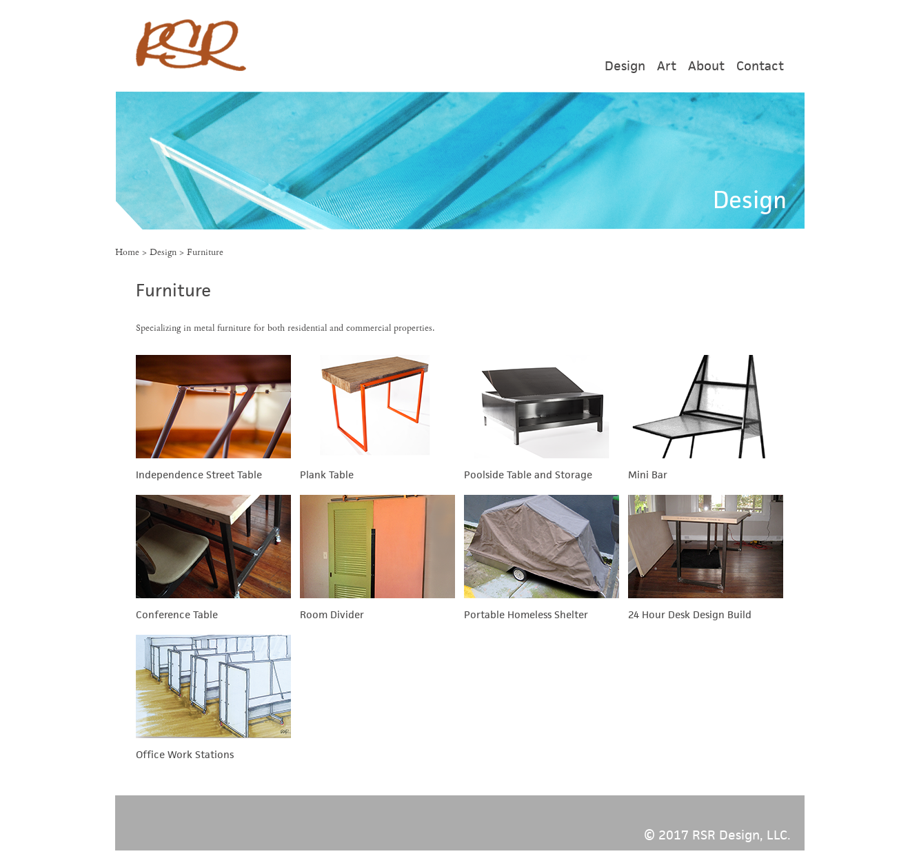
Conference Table (177, 614)
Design (625, 65)
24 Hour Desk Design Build (689, 614)
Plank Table (327, 474)
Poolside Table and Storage (528, 474)
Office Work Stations (185, 754)
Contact (760, 65)
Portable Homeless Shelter (526, 614)
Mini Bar (647, 474)
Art (666, 65)
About (706, 65)
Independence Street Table (199, 474)
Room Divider (332, 614)
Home (127, 252)
